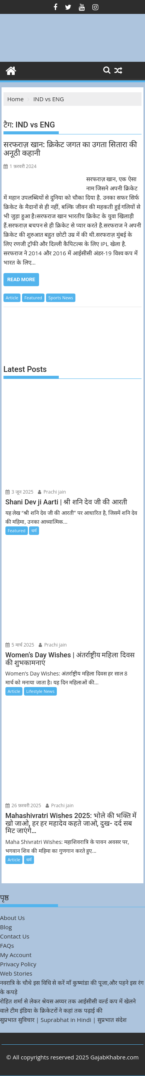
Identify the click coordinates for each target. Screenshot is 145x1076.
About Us (12, 918)
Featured (33, 297)
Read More (21, 279)
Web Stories (16, 973)
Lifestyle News (40, 691)
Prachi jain (52, 492)
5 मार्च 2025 (19, 645)
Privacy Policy (18, 964)
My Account (16, 955)
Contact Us (14, 936)
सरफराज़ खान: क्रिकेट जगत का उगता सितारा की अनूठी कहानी (70, 149)
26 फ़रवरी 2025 (23, 805)
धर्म (34, 530)
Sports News (60, 297)
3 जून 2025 (19, 492)
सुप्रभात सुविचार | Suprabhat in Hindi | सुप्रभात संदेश (63, 1019)
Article (12, 297)
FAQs (7, 945)
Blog (6, 927)
